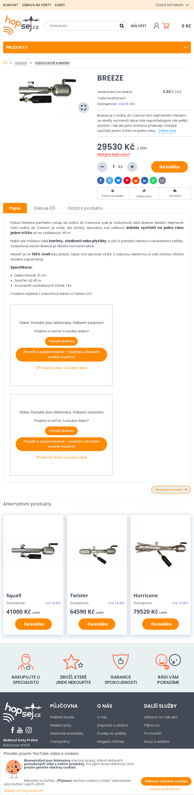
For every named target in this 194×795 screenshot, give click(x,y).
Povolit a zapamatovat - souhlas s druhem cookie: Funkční (61, 354)
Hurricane (145, 595)
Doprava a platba (112, 725)
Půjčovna (64, 706)
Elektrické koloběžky (66, 733)
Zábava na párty (36, 5)
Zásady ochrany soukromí (23, 790)
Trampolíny (60, 741)
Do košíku (170, 167)
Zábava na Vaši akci (161, 717)
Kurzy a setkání (156, 741)
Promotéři (152, 733)
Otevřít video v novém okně (61, 368)
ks (117, 167)
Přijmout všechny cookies (166, 781)
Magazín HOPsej (110, 741)
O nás (104, 706)
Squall (13, 595)
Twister (79, 595)
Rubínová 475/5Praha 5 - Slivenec (20, 745)
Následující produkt (171, 489)
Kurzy (60, 5)
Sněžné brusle (62, 717)
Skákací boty (60, 725)
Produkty (97, 47)
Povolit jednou (61, 341)
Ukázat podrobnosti (165, 789)
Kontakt (10, 5)
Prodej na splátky (111, 733)
